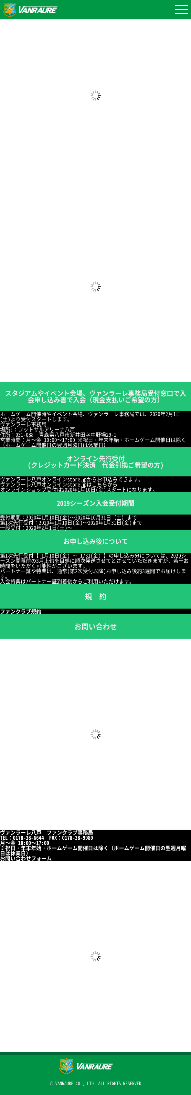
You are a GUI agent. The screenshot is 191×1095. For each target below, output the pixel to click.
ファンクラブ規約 (23, 611)
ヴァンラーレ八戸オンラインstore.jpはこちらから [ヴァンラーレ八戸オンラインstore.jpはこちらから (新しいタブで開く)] (59, 484)
